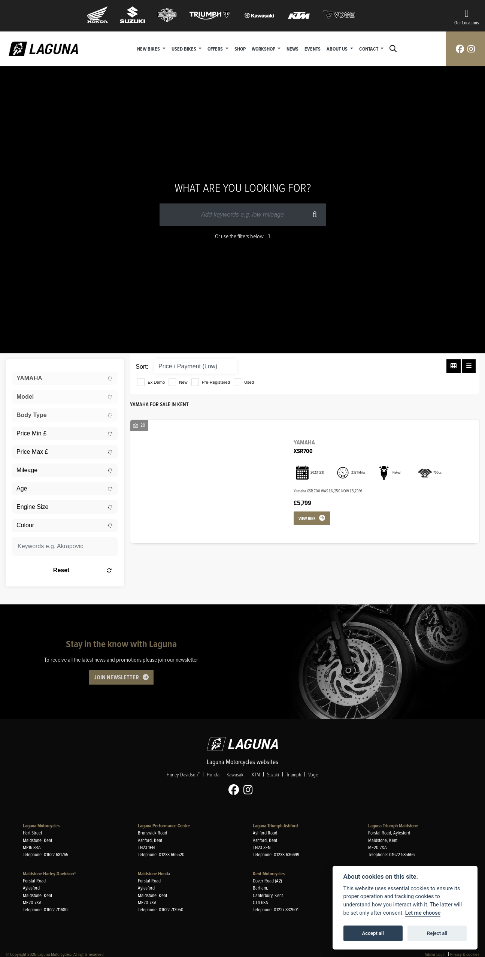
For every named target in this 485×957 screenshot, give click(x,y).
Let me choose (423, 913)
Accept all (373, 933)
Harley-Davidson (183, 775)
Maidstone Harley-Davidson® (49, 873)
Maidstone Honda (154, 873)
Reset (82, 570)
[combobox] (65, 378)
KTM (256, 775)
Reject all (437, 933)
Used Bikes (184, 48)
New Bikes (149, 48)
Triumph (293, 775)
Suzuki (273, 775)
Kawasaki (236, 775)
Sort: (142, 366)
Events (312, 48)
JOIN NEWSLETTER (116, 677)
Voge (313, 775)
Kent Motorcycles (269, 873)
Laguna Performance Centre (164, 825)
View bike (306, 519)
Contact (369, 48)
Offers (215, 48)
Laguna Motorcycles (41, 825)
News (292, 48)
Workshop (264, 48)
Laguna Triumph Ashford (275, 825)
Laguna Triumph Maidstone (393, 825)
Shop (240, 48)
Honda (213, 775)
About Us (338, 48)
